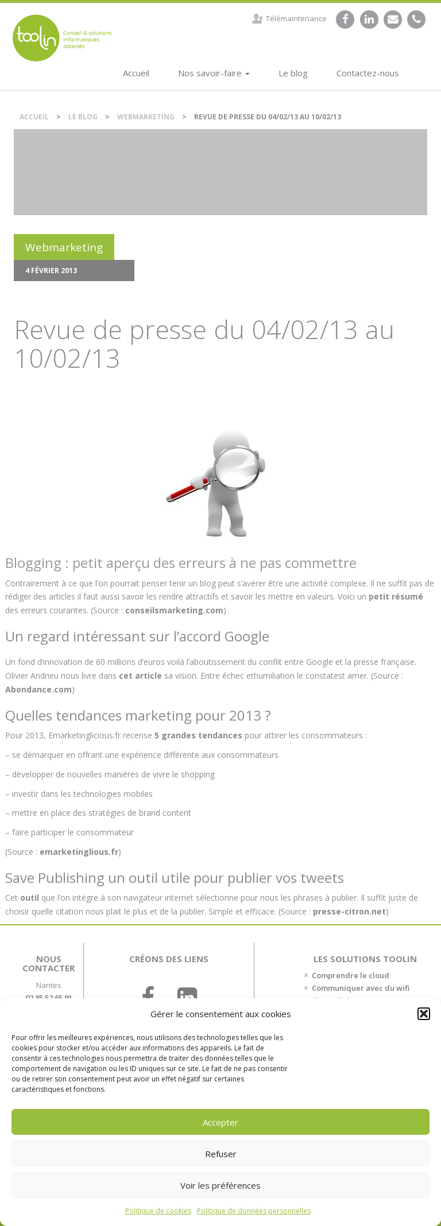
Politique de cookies (158, 1211)
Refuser (221, 1153)
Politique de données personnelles (254, 1211)
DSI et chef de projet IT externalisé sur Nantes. (62, 38)
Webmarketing (146, 117)
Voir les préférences (220, 1185)
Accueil (136, 73)
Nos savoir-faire (214, 73)
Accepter (220, 1122)
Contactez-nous (367, 73)
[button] (424, 1013)
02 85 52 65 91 (48, 998)
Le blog (293, 73)
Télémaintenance (296, 18)
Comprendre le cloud (350, 975)
